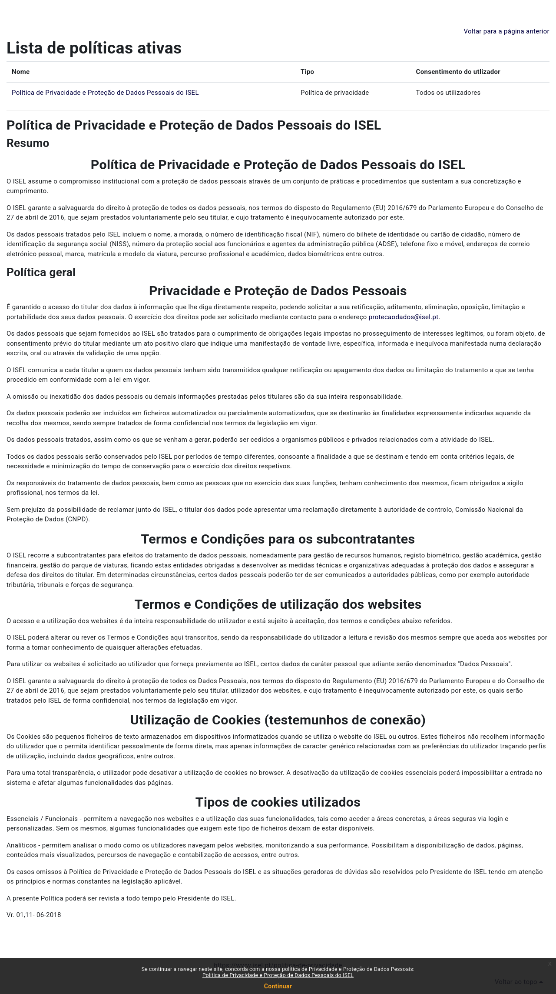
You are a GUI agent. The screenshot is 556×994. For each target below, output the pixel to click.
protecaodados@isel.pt (404, 317)
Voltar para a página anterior (506, 31)
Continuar (278, 986)
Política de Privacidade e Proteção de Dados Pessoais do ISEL (105, 93)
